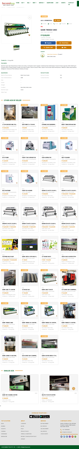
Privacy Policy (25, 431)
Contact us (71, 3)
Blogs (22, 426)
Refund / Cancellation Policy (28, 436)
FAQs (22, 428)
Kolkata (3, 428)
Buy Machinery (44, 423)
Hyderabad (4, 434)
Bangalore (4, 436)
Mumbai (3, 426)
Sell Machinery (44, 428)
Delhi (2, 423)
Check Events (44, 434)
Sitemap (23, 439)
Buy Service (44, 426)
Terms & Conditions (26, 434)
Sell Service (44, 431)
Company (23, 423)
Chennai (3, 431)
